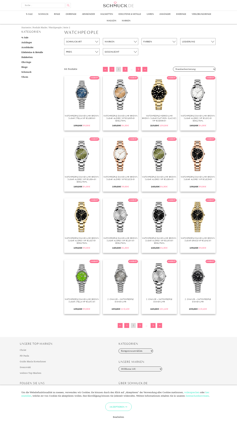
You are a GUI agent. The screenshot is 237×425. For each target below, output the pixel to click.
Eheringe (181, 14)
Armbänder (88, 14)
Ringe (57, 14)
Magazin (111, 20)
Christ (23, 350)
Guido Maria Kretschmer (33, 361)
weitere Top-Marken (30, 373)
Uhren (150, 14)
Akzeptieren (116, 406)
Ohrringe (71, 14)
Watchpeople (55, 28)
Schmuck (43, 14)
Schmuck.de (118, 4)
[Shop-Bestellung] (194, 69)
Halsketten (106, 14)
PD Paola (24, 356)
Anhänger (165, 14)
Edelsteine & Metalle (129, 14)
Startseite (26, 28)
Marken (126, 20)
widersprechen (191, 392)
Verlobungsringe (201, 14)
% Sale (29, 14)
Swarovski (25, 367)
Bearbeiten (118, 417)
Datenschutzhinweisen (197, 396)
